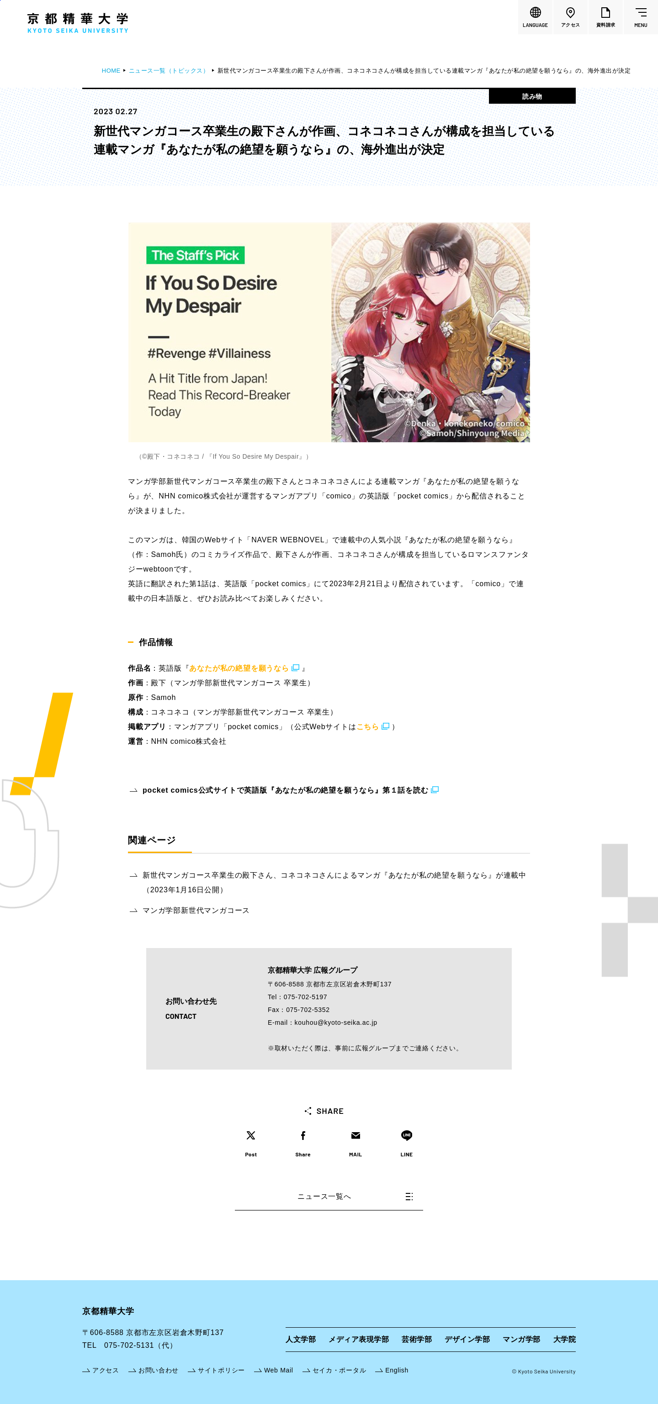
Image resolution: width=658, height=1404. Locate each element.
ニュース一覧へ (355, 1196)
